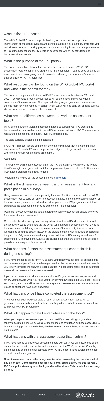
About (41, 394)
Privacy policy (62, 394)
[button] (99, 4)
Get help (20, 394)
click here (61, 177)
